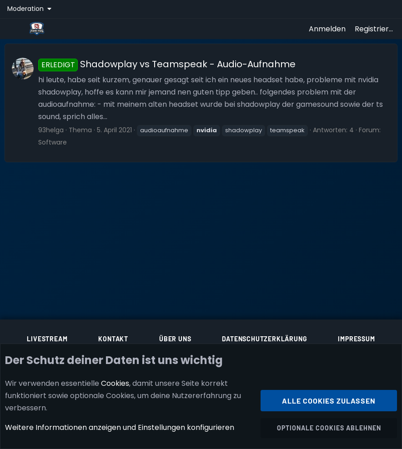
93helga (51, 130)
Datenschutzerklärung (264, 339)
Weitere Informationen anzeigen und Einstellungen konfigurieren (119, 428)
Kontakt (113, 339)
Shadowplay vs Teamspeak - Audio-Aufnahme (167, 64)
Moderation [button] (26, 8)
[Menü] (14, 28)
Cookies (115, 383)
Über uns (175, 339)
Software (52, 142)
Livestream (47, 339)
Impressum (356, 339)
